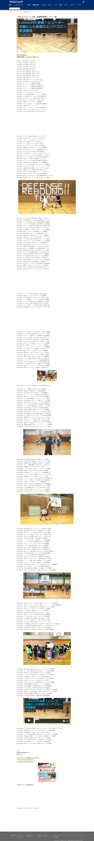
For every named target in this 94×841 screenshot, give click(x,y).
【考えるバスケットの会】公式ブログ (67, 839)
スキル (49, 5)
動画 (61, 5)
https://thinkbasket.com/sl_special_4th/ (26, 761)
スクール (79, 5)
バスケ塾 (28, 5)
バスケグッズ (53, 833)
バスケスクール (46, 835)
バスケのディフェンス (18, 835)
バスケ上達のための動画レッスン (42, 833)
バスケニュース (61, 833)
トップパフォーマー (18, 5)
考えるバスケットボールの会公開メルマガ (26, 833)
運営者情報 (13, 833)
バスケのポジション (29, 835)
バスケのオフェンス (70, 833)
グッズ (65, 5)
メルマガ (43, 5)
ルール (55, 5)
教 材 (10, 5)
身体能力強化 (36, 5)
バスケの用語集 (54, 835)
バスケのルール (38, 835)
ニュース (72, 5)
